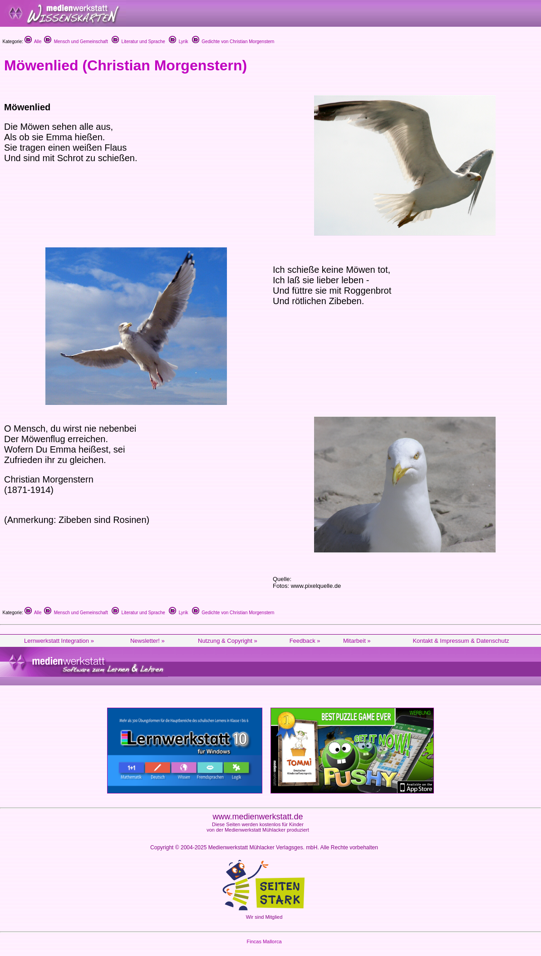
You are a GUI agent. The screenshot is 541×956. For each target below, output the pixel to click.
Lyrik (178, 41)
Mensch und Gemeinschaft (76, 41)
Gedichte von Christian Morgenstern (233, 41)
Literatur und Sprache (138, 41)
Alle (33, 41)
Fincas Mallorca (263, 941)
